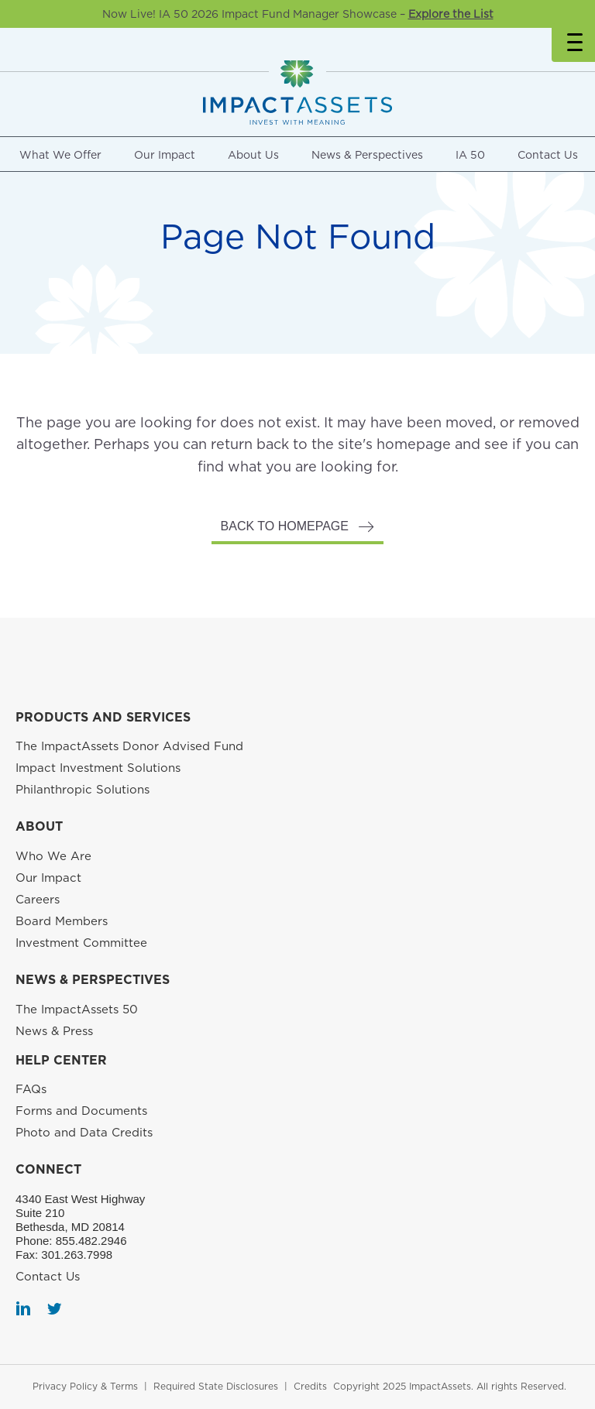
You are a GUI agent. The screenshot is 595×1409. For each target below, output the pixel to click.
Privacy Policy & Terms (85, 1386)
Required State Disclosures (215, 1386)
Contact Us (548, 155)
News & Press (54, 1031)
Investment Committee (81, 943)
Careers (37, 900)
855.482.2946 (91, 1240)
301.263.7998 (76, 1254)
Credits (310, 1386)
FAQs (30, 1089)
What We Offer (60, 155)
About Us (253, 155)
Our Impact (164, 155)
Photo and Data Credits (84, 1133)
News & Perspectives (367, 155)
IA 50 (470, 155)
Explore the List (451, 14)
